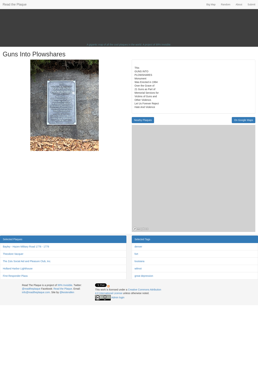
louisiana (139, 261)
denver (138, 246)
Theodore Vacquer (13, 253)
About (239, 4)
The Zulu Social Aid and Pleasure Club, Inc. (27, 261)
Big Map (211, 4)
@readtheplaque (31, 288)
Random (225, 4)
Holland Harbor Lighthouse (18, 268)
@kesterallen (67, 292)
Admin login (117, 297)
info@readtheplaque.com (36, 292)
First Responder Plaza (15, 275)
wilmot (138, 268)
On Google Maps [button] (243, 120)
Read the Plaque (15, 4)
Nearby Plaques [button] (143, 120)
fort (136, 253)
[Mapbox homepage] (141, 229)
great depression (144, 275)
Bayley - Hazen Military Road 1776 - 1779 (26, 246)
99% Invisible (163, 44)
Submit (251, 4)
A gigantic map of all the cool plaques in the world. (114, 44)
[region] (194, 178)
